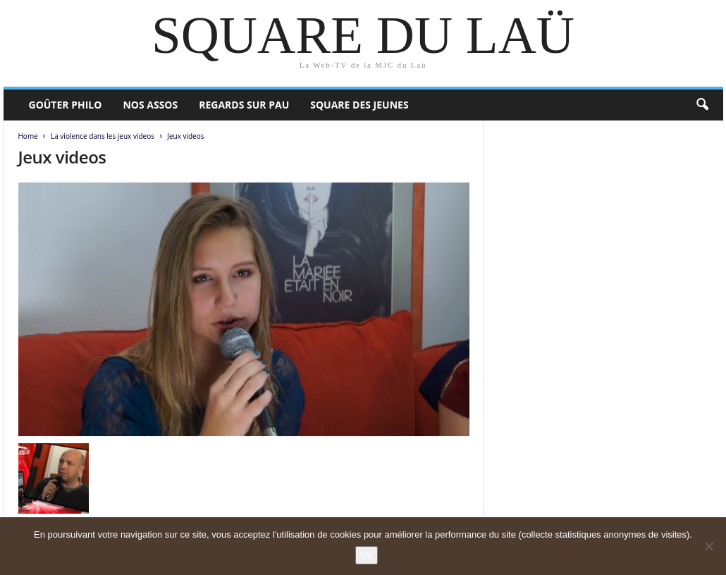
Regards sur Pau (244, 104)
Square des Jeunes (359, 104)
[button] (702, 104)
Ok (367, 555)
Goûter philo (65, 104)
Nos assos (150, 104)
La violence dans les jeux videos (102, 136)
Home (28, 136)
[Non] (708, 546)
